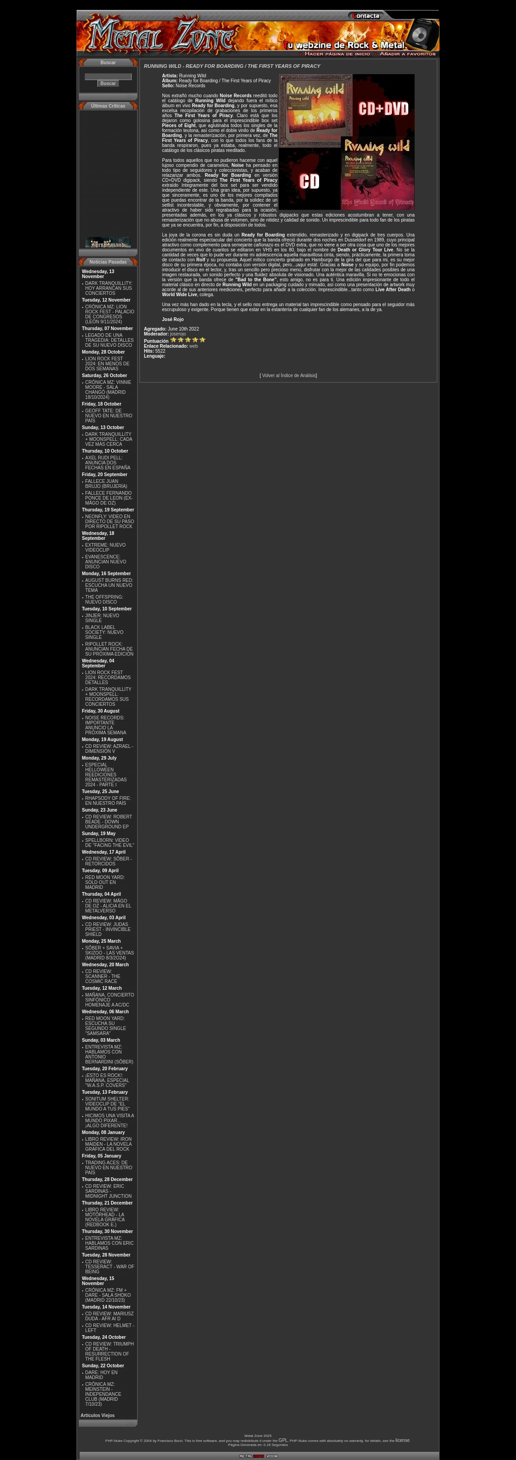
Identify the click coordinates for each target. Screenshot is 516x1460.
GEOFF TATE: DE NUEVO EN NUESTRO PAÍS (108, 415)
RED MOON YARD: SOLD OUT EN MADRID (104, 882)
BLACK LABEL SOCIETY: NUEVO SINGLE (104, 632)
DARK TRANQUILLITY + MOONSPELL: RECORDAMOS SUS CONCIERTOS (108, 697)
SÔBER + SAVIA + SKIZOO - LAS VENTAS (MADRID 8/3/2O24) (109, 952)
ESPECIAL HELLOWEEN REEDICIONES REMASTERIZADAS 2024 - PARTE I (106, 774)
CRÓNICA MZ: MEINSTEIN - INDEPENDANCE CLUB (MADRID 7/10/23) (103, 1394)
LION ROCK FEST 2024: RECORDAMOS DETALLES (108, 677)
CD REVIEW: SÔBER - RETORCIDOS (108, 861)
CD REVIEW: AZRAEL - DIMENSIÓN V (109, 749)
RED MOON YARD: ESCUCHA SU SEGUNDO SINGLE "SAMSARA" (105, 1026)
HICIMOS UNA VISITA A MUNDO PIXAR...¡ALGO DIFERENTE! (109, 1120)
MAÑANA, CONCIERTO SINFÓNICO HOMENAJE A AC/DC (109, 999)
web (194, 346)
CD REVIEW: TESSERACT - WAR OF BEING (109, 1266)
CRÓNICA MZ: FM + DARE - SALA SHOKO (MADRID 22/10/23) (108, 1295)
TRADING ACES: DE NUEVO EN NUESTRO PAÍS (108, 1167)
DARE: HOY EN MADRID (101, 1375)
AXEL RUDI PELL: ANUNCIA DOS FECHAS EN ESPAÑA (107, 462)
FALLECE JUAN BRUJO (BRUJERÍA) (106, 484)
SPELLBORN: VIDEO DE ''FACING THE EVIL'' (109, 843)
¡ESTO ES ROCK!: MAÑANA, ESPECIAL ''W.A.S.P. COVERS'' (107, 1080)
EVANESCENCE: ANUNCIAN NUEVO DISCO (105, 561)
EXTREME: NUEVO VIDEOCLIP (105, 548)
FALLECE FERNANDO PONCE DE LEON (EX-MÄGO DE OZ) (109, 498)
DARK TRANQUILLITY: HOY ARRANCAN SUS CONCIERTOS (108, 288)
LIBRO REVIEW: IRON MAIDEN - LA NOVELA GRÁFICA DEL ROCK (108, 1144)
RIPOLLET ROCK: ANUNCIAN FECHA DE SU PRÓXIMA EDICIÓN (109, 649)
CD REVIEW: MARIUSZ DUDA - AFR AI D (109, 1316)
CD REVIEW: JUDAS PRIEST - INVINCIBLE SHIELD (107, 929)
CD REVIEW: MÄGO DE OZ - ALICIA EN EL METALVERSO (108, 905)
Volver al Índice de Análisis (288, 375)
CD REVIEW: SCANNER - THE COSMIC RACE (102, 976)
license (403, 1440)
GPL (283, 1440)
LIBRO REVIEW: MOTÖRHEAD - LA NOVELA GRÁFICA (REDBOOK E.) (104, 1217)
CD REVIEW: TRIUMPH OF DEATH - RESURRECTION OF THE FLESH (109, 1351)
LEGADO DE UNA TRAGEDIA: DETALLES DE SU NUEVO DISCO (109, 340)
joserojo (178, 333)
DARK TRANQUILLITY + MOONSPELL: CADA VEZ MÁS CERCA (108, 439)
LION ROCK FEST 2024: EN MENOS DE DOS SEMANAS (107, 363)
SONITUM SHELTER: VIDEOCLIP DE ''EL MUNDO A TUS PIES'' (107, 1103)
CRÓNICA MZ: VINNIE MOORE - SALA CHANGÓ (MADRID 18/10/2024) (108, 390)
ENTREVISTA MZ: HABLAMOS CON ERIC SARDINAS (109, 1243)
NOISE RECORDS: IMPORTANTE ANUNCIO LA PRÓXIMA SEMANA (105, 725)
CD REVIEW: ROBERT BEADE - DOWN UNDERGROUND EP (108, 821)
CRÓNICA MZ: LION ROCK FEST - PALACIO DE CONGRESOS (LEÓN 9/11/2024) (109, 314)
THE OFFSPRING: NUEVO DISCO (104, 600)
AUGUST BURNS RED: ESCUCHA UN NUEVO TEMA (109, 585)
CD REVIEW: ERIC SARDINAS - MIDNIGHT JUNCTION (108, 1191)
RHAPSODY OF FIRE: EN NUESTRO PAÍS (108, 801)
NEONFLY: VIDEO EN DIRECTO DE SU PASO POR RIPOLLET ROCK (109, 521)
